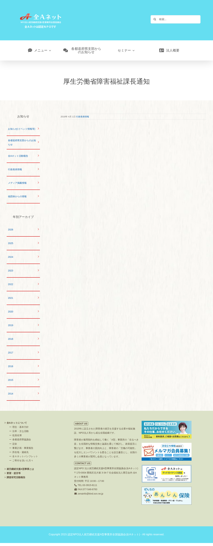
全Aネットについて (17, 422)
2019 (10, 325)
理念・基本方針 (20, 427)
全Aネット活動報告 (18, 156)
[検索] (155, 19)
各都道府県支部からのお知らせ (22, 142)
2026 (10, 229)
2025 (10, 243)
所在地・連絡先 (20, 452)
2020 (10, 311)
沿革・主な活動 (20, 431)
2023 (10, 270)
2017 (10, 352)
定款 (14, 443)
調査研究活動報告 (16, 477)
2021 (10, 298)
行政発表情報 (82, 116)
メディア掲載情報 (17, 183)
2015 (10, 380)
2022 (10, 284)
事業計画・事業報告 (22, 448)
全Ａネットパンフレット (25, 456)
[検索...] (176, 19)
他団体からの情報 (17, 196)
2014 (10, 393)
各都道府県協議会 (21, 439)
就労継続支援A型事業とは (20, 469)
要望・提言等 (14, 473)
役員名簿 (17, 435)
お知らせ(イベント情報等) (21, 129)
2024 (10, 257)
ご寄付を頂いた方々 (22, 460)
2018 (10, 339)
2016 (10, 366)
